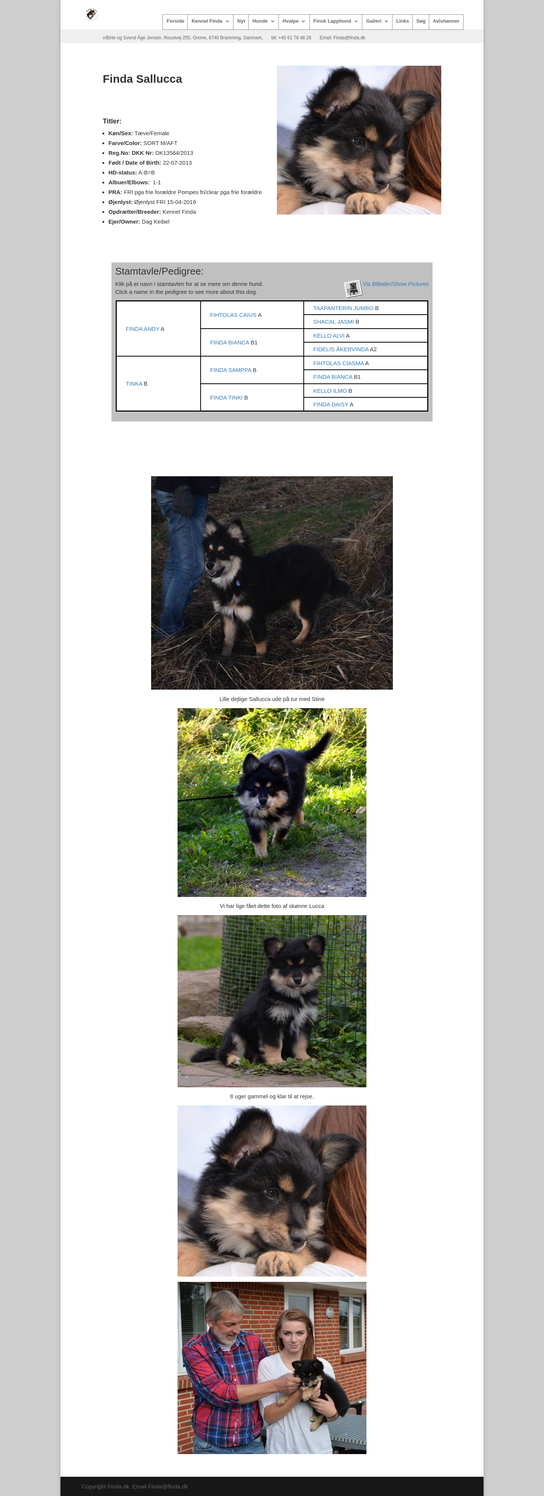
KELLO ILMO (330, 391)
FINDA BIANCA (230, 342)
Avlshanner (446, 21)
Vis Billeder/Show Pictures (396, 284)
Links (402, 21)
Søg (421, 21)
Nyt (241, 21)
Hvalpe (291, 21)
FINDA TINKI (227, 397)
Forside (175, 21)
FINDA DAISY (331, 404)
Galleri (373, 21)
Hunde (259, 21)
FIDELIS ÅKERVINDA (341, 349)
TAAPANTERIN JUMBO (344, 308)
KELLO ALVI (329, 335)
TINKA (135, 383)
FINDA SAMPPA (231, 370)
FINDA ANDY (143, 329)
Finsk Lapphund (332, 21)
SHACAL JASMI (334, 321)
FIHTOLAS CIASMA (339, 363)
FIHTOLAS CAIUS (234, 315)
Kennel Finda (207, 21)
